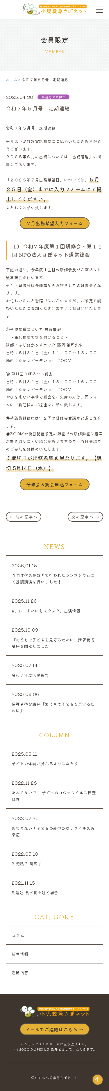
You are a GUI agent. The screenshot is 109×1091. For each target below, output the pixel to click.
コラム (18, 935)
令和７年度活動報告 (30, 675)
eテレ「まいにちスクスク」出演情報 (46, 611)
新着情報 (20, 954)
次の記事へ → (85, 517)
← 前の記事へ (23, 517)
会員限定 (58, 96)
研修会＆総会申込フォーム (54, 484)
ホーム (11, 79)
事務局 (46, 96)
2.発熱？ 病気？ (27, 863)
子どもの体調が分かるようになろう (45, 763)
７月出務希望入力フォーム (54, 223)
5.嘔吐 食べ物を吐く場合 (35, 892)
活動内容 (20, 972)
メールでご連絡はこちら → (54, 1029)
